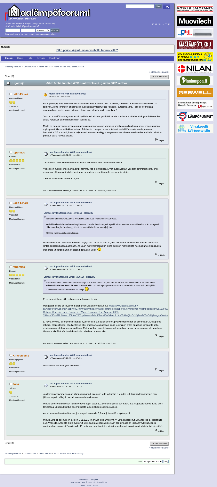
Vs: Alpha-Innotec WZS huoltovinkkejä (71, 152)
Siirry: (140, 462)
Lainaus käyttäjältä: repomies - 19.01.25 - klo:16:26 (68, 213)
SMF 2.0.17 (75, 482)
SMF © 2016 (87, 482)
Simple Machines (100, 482)
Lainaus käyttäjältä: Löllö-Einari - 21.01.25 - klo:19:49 (69, 277)
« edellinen (154, 72)
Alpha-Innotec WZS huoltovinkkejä (67, 93)
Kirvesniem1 (21, 355)
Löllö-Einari (20, 94)
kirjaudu (37, 24)
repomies (19, 152)
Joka (16, 384)
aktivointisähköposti (20, 26)
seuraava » (164, 72)
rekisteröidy (50, 24)
